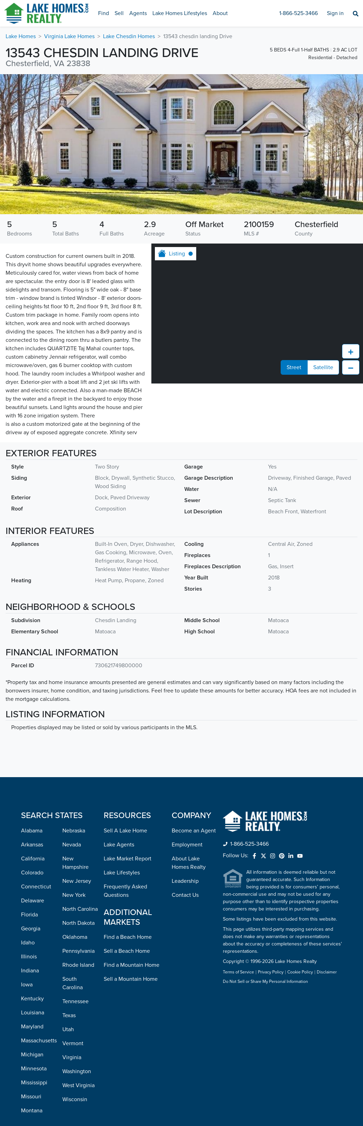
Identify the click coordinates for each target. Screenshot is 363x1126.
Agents (138, 13)
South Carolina (72, 983)
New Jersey (76, 881)
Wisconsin (74, 1099)
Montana (31, 1110)
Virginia (71, 1057)
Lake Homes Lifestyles (179, 13)
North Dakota (78, 923)
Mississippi (34, 1082)
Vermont (72, 1043)
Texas (69, 1015)
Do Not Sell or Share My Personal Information (265, 981)
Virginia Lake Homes (69, 36)
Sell (119, 13)
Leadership (185, 881)
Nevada (71, 844)
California (32, 858)
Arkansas (32, 844)
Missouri (31, 1096)
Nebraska (73, 830)
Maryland (32, 1026)
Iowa (27, 984)
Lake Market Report (127, 858)
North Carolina (80, 909)
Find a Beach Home (128, 937)
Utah (68, 1029)
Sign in (335, 13)
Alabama (31, 830)
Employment (187, 844)
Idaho (28, 942)
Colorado (32, 872)
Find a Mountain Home (131, 965)
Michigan (32, 1054)
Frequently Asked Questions (125, 891)
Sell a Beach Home (127, 951)
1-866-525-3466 (298, 13)
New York (73, 895)
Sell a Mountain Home (131, 979)
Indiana (30, 970)
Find (103, 13)
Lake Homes (21, 36)
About (220, 13)
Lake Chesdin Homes (129, 36)
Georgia (30, 928)
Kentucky (32, 998)
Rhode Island (78, 965)
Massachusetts (39, 1040)
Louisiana (32, 1012)
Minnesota (34, 1068)
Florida (29, 914)
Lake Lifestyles (122, 872)
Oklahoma (74, 937)
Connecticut (36, 886)
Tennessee (75, 1001)
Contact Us (185, 895)
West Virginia (78, 1085)
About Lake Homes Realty (189, 863)
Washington (76, 1071)
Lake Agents (119, 844)
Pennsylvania (78, 951)
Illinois (29, 956)
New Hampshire (75, 863)
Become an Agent (194, 830)
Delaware (32, 900)
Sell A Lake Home (125, 830)
